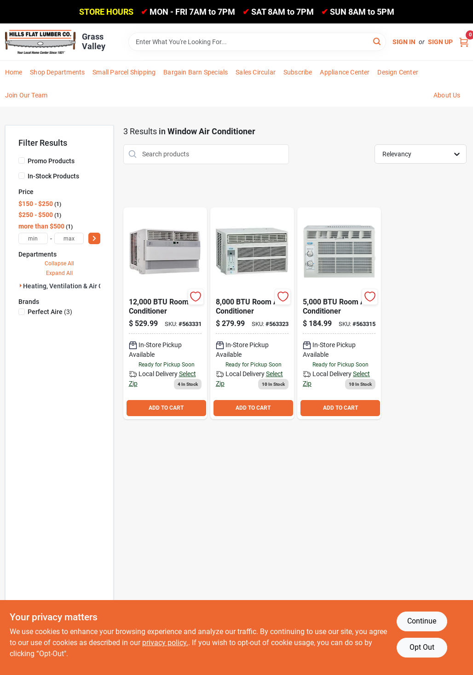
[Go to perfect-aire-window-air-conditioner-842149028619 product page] (165, 313)
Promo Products (51, 161)
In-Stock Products (53, 176)
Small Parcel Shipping (124, 72)
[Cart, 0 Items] (463, 41)
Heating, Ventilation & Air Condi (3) (74, 286)
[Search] (377, 41)
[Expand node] (21, 285)
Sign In (403, 42)
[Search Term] (257, 42)
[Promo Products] (21, 160)
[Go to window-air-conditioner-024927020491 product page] (252, 313)
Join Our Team (26, 95)
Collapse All (59, 263)
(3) (50, 311)
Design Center (397, 72)
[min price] (33, 238)
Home (14, 72)
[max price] (69, 238)
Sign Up (440, 42)
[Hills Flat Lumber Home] (40, 41)
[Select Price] (94, 238)
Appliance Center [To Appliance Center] (344, 72)
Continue (421, 621)
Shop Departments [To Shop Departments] (57, 72)
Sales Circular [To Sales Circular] (256, 72)
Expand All (59, 273)
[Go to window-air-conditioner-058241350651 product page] (339, 313)
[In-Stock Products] (21, 175)
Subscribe (297, 72)
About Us (447, 95)
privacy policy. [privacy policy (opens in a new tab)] (165, 642)
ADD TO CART (166, 408)
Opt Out (422, 647)
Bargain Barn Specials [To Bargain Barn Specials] (195, 72)
